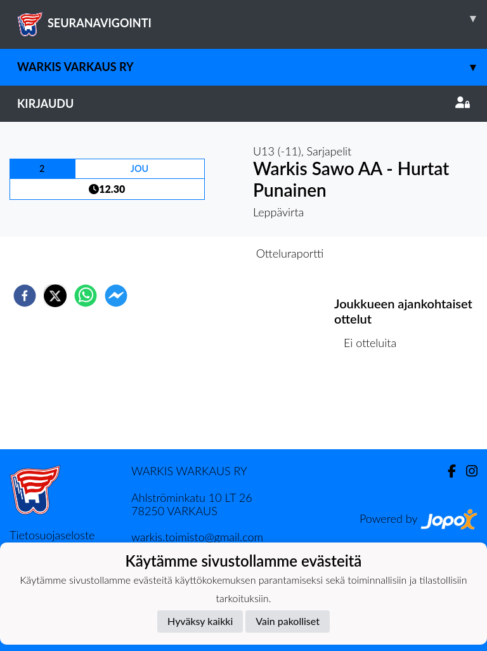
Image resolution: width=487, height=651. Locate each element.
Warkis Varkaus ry (252, 67)
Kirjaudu (243, 103)
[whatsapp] (85, 295)
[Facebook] (447, 471)
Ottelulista (375, 406)
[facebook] (24, 295)
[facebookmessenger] (116, 295)
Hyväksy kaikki (200, 621)
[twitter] (55, 295)
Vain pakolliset (288, 621)
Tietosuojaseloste (52, 535)
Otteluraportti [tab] (290, 253)
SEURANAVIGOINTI (252, 18)
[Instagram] (466, 471)
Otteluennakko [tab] (200, 253)
